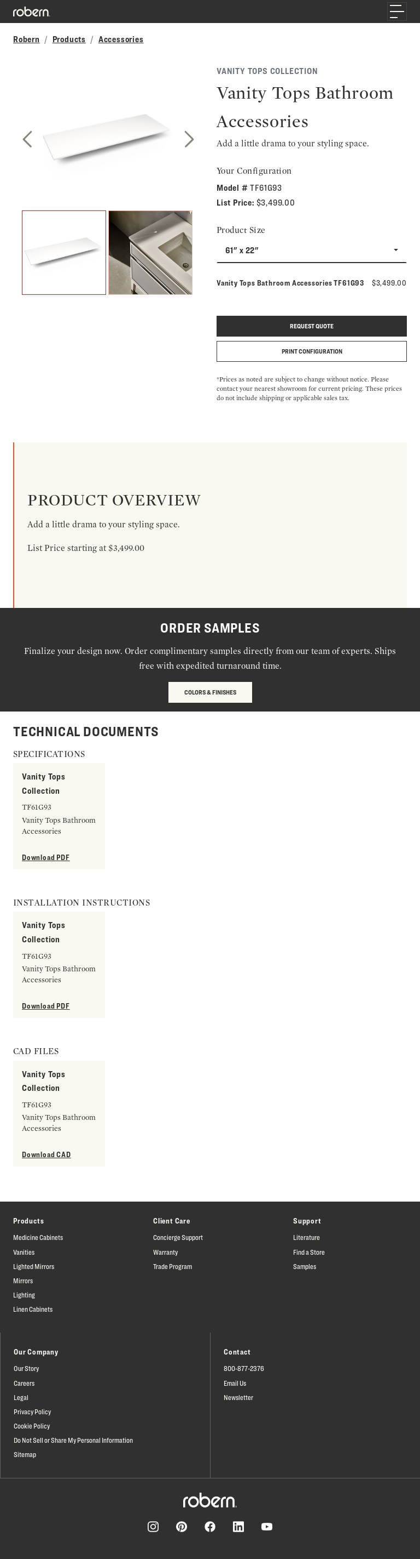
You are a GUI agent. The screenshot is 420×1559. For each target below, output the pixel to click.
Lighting (24, 1294)
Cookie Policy (32, 1425)
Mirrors (23, 1280)
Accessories (121, 39)
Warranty (165, 1252)
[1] (64, 252)
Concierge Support (178, 1237)
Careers (24, 1383)
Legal (21, 1397)
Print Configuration (312, 351)
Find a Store (309, 1252)
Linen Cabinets (32, 1309)
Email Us (235, 1383)
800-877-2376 (244, 1368)
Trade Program (172, 1266)
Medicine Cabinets (38, 1237)
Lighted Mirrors (33, 1266)
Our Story (26, 1368)
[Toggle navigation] (397, 11)
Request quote (312, 326)
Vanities (23, 1252)
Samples (304, 1266)
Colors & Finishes (210, 692)
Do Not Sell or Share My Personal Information (73, 1440)
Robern (26, 39)
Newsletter (238, 1397)
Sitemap (25, 1454)
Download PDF (46, 857)
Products (69, 39)
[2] (150, 252)
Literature (306, 1237)
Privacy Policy (32, 1411)
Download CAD (46, 1154)
